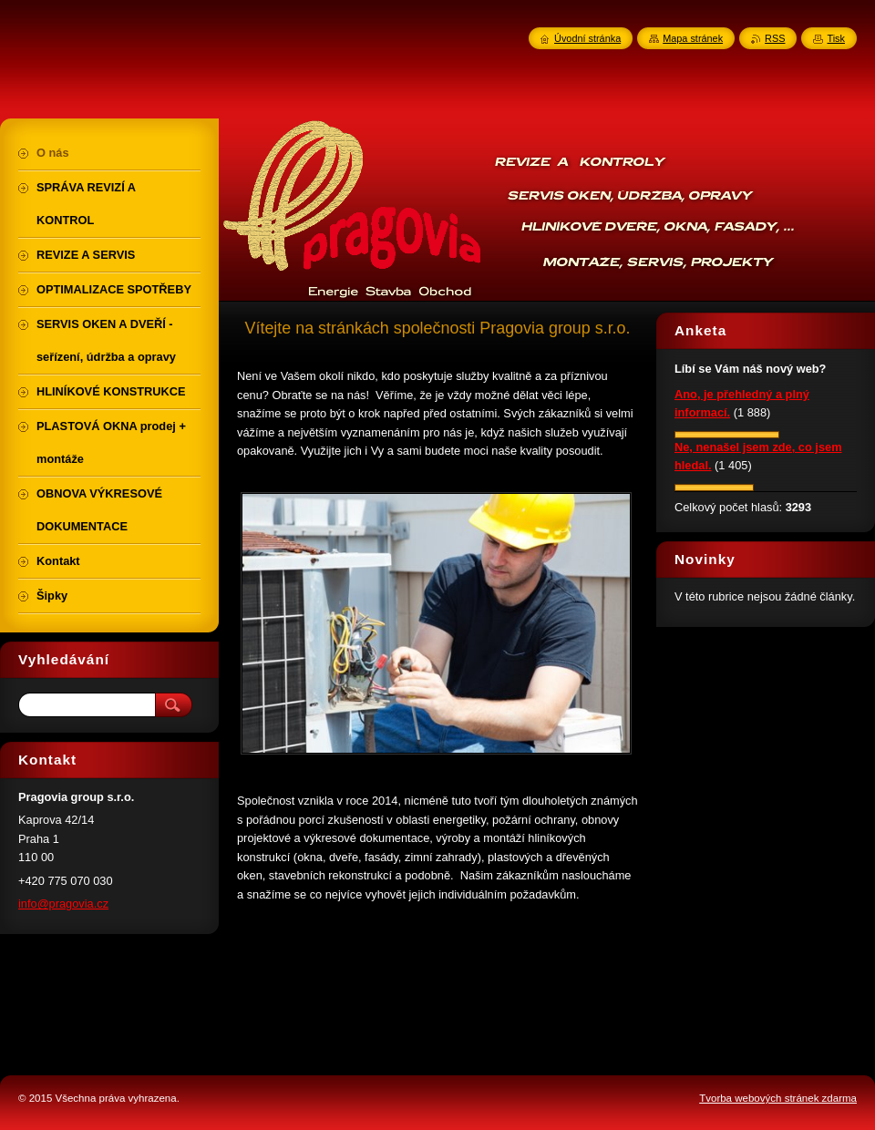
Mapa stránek (693, 38)
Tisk (836, 38)
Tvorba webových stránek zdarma (778, 1098)
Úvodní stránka (587, 38)
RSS (775, 38)
